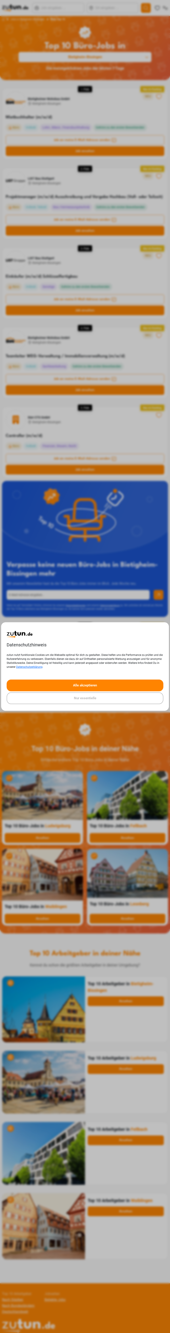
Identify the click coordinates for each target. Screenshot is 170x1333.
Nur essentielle (85, 698)
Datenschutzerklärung (29, 666)
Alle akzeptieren (85, 685)
